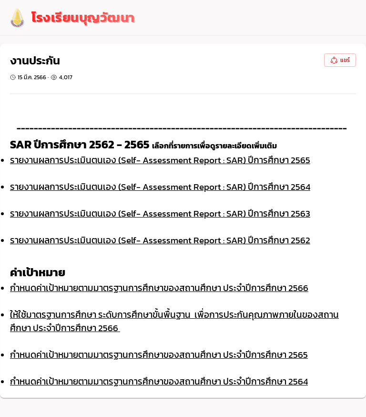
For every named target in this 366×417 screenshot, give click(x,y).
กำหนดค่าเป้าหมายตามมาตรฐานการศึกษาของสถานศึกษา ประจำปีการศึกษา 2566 (159, 287)
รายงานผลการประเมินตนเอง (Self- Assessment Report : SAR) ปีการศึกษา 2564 (160, 186)
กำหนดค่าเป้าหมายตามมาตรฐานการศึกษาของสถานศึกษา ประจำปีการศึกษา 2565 (159, 354)
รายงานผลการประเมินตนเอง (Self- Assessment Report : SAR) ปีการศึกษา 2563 (160, 213)
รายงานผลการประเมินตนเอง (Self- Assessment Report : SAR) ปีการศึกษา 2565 (160, 160)
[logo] (71, 18)
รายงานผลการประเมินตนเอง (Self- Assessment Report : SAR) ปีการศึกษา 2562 (160, 240)
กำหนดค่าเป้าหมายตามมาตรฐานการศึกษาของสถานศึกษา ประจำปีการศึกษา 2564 (159, 381)
